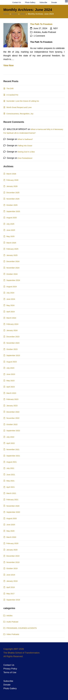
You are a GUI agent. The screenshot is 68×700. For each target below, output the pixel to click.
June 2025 (10, 230)
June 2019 (10, 575)
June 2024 (10, 299)
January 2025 (12, 255)
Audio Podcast (49, 32)
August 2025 (11, 218)
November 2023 (12, 343)
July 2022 (10, 437)
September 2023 (13, 355)
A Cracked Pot (12, 95)
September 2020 (13, 512)
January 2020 (12, 550)
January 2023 (12, 406)
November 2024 (12, 268)
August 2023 (11, 362)
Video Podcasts (12, 634)
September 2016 (13, 600)
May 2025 (10, 236)
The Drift (10, 88)
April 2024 (10, 312)
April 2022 (10, 443)
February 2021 (12, 500)
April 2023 (10, 387)
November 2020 (12, 506)
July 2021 (10, 468)
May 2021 (10, 481)
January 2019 (12, 581)
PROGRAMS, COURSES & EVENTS (21, 628)
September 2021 (13, 456)
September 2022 (13, 431)
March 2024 (11, 318)
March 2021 (11, 493)
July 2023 (10, 368)
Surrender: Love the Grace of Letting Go (22, 101)
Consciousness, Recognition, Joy (19, 114)
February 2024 (12, 324)
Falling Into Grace (25, 146)
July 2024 (10, 293)
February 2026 (12, 180)
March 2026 (11, 174)
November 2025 (12, 199)
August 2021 (11, 462)
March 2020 (11, 537)
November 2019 (12, 562)
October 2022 (12, 424)
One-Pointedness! (25, 158)
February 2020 (12, 543)
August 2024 (11, 287)
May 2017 (10, 594)
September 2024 (13, 280)
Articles (37, 32)
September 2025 (13, 211)
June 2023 (10, 374)
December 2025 (12, 193)
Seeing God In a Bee (26, 152)
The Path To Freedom (41, 24)
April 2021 (10, 487)
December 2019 (12, 556)
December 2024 (12, 261)
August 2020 (11, 518)
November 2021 (12, 449)
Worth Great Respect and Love (19, 107)
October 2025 (12, 205)
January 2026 (12, 186)
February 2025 (12, 249)
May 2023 (10, 381)
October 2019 (12, 568)
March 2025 (11, 243)
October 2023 (12, 349)
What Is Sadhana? (25, 139)
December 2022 (12, 412)
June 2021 (10, 475)
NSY (55, 28)
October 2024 (12, 274)
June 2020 (10, 525)
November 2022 (12, 418)
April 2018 (10, 587)
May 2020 (10, 531)
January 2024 (12, 330)
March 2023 (11, 393)
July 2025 (10, 224)
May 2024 (10, 305)
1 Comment (39, 36)
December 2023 (12, 337)
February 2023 (12, 399)
